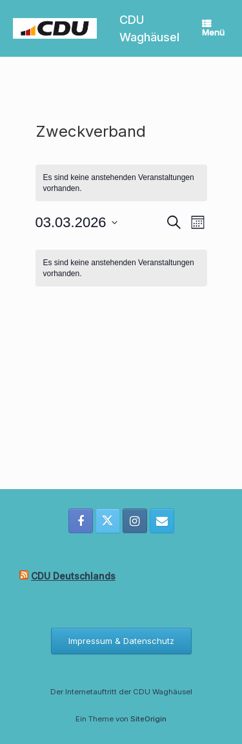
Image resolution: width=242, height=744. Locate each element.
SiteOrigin (148, 718)
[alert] (121, 268)
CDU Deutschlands (73, 575)
